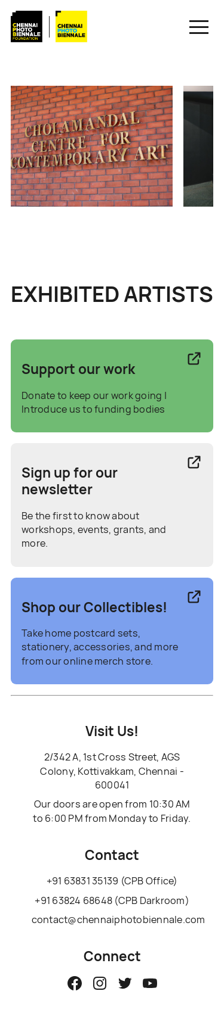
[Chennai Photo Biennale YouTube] (150, 983)
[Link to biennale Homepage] (72, 39)
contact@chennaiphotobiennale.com (118, 919)
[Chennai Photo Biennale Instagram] (100, 983)
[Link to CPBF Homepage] (27, 39)
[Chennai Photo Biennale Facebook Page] (74, 983)
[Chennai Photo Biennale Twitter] (125, 983)
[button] (199, 27)
